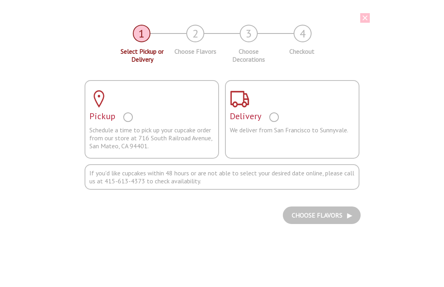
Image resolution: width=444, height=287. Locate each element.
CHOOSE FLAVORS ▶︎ (322, 215)
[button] (216, 18)
